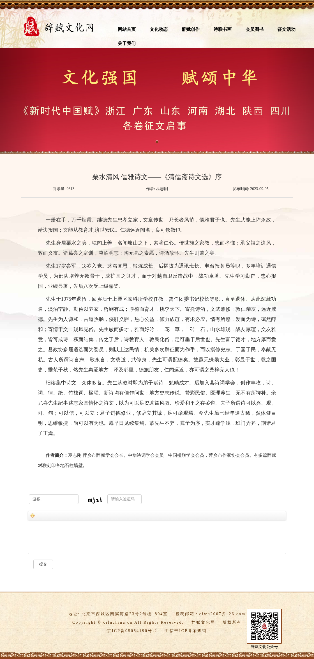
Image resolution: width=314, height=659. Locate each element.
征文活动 (286, 29)
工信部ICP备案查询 (186, 631)
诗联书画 (223, 29)
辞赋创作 (191, 29)
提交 (43, 564)
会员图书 (255, 29)
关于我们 (127, 43)
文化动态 (159, 29)
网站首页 (127, 29)
